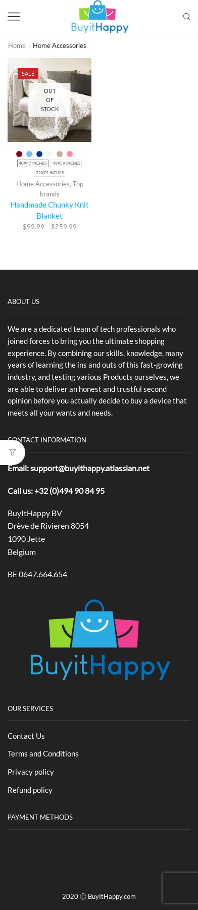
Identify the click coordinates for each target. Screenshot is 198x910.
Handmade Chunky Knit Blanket (50, 210)
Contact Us (26, 735)
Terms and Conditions (43, 753)
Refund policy (30, 789)
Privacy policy (31, 771)
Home (17, 45)
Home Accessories (43, 184)
